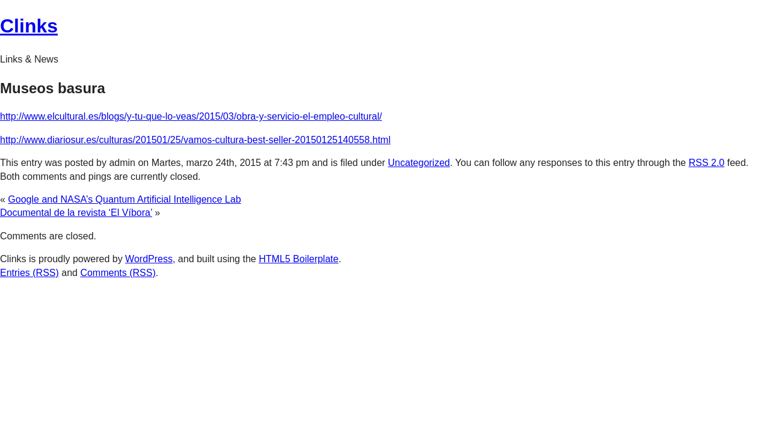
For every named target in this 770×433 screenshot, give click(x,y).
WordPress (149, 259)
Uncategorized (419, 163)
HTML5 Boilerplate (299, 259)
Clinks (29, 26)
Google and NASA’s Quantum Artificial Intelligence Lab (124, 199)
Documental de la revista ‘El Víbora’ (76, 212)
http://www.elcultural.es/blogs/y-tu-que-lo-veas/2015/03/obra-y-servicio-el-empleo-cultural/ (191, 116)
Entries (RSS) (29, 273)
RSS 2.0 (707, 163)
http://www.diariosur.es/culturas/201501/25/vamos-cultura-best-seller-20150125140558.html (195, 140)
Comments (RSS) (117, 273)
